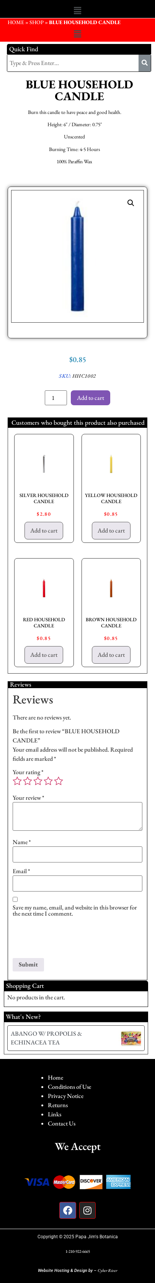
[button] (77, 10)
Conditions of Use (69, 1087)
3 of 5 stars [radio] (37, 781)
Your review (28, 798)
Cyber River (107, 1270)
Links (54, 1114)
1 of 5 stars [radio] (17, 781)
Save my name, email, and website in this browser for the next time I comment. (75, 911)
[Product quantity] (56, 397)
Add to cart (90, 398)
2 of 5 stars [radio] (27, 781)
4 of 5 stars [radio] (48, 781)
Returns (58, 1105)
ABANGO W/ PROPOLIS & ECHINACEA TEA (46, 1038)
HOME (16, 22)
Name (22, 842)
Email (21, 871)
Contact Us (61, 1123)
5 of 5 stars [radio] (58, 781)
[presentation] (71, 939)
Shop (36, 22)
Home (55, 1077)
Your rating (28, 772)
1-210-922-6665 (77, 1251)
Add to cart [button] (43, 530)
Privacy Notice (65, 1096)
